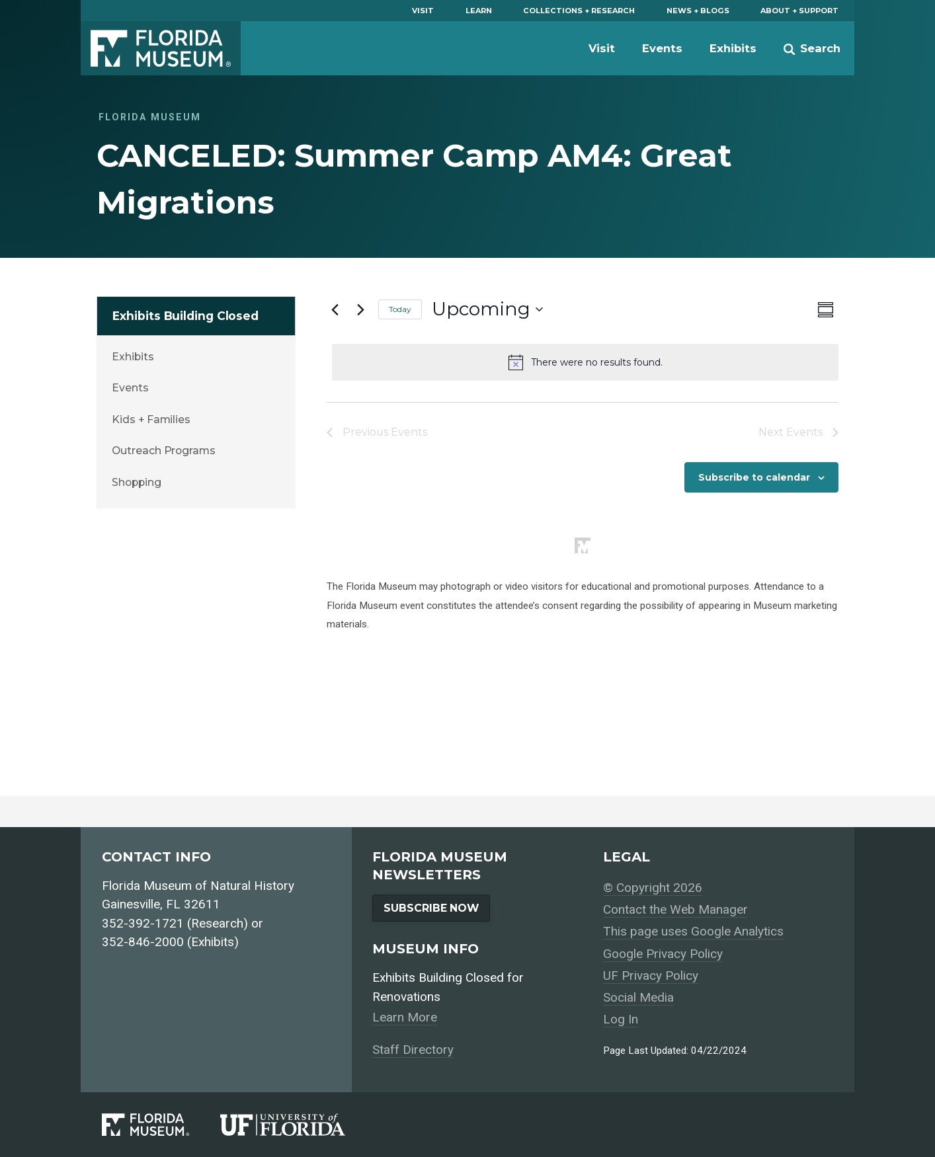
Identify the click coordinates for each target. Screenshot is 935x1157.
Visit (423, 10)
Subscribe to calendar (754, 477)
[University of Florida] (298, 1125)
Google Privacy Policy (663, 953)
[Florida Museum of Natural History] (161, 1125)
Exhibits (733, 48)
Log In (620, 1019)
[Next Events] (360, 309)
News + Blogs (698, 10)
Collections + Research (579, 10)
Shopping (136, 482)
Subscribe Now (431, 908)
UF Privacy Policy (650, 975)
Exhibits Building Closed (185, 316)
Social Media (638, 997)
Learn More (404, 1017)
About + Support (799, 10)
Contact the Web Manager (675, 909)
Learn (479, 10)
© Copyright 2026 (652, 887)
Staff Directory (413, 1049)
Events (662, 48)
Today (400, 309)
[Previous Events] (335, 309)
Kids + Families (151, 419)
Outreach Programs (163, 450)
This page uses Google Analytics (693, 931)
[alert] (585, 362)
